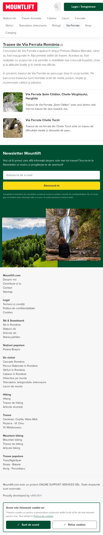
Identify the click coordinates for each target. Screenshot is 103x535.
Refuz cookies (75, 524)
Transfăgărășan (12, 460)
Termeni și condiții (14, 304)
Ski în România (12, 324)
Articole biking (11, 448)
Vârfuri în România (14, 370)
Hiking (7, 398)
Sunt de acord (28, 524)
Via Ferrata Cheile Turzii (43, 120)
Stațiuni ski (9, 18)
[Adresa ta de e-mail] (51, 175)
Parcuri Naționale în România (20, 365)
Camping (10, 32)
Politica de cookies (43, 516)
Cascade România (13, 361)
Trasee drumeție (31, 18)
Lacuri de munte (12, 386)
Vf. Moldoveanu (12, 427)
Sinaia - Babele (12, 464)
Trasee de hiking (13, 402)
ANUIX (36, 495)
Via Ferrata (72, 25)
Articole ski (9, 333)
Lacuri (65, 18)
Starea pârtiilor (11, 337)
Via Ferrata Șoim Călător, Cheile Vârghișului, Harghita (57, 96)
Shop (88, 25)
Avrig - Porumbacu (14, 468)
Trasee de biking (13, 444)
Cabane (51, 18)
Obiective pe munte (15, 378)
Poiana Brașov (11, 349)
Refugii (56, 25)
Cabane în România (14, 374)
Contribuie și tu (12, 283)
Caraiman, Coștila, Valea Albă (20, 419)
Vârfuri (9, 25)
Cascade (80, 18)
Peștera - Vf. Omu (13, 423)
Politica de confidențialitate (19, 308)
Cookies (8, 312)
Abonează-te (52, 185)
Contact (7, 287)
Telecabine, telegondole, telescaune (24, 382)
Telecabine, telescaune (33, 25)
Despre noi (9, 279)
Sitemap (8, 292)
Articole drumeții (13, 407)
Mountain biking (12, 439)
